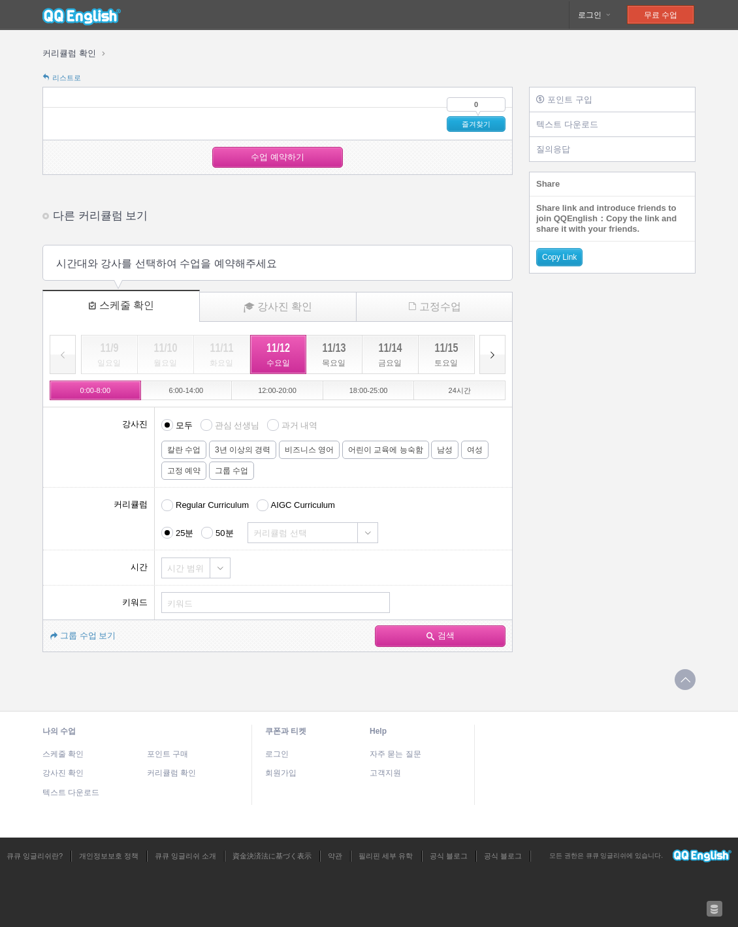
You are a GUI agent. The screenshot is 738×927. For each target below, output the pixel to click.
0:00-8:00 (95, 390)
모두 (184, 425)
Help (378, 731)
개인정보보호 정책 (108, 856)
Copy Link (559, 257)
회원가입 (281, 773)
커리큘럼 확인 (69, 53)
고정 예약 (184, 470)
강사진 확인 (278, 307)
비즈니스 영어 (309, 449)
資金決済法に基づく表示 (272, 856)
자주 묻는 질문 (395, 754)
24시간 (460, 390)
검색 (440, 635)
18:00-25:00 (368, 390)
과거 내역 (299, 425)
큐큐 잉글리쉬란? (35, 856)
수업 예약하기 (277, 157)
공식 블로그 (449, 856)
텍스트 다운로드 (567, 124)
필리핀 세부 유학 (386, 856)
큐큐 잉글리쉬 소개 (185, 856)
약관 (335, 856)
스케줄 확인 (121, 305)
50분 (224, 533)
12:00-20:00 (277, 390)
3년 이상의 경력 (242, 449)
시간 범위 (185, 568)
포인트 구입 (564, 99)
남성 (445, 449)
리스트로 (61, 78)
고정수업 (434, 306)
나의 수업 (59, 731)
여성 (475, 449)
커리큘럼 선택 (280, 533)
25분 (184, 533)
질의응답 (553, 149)
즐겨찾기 (476, 124)
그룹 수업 (231, 470)
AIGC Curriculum (303, 505)
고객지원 (385, 773)
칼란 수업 (184, 449)
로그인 (594, 15)
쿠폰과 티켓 (285, 731)
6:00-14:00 (186, 390)
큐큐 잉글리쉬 (81, 15)
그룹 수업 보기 (83, 635)
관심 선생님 (237, 425)
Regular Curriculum (212, 505)
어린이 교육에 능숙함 (385, 449)
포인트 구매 (167, 754)
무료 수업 (660, 15)
